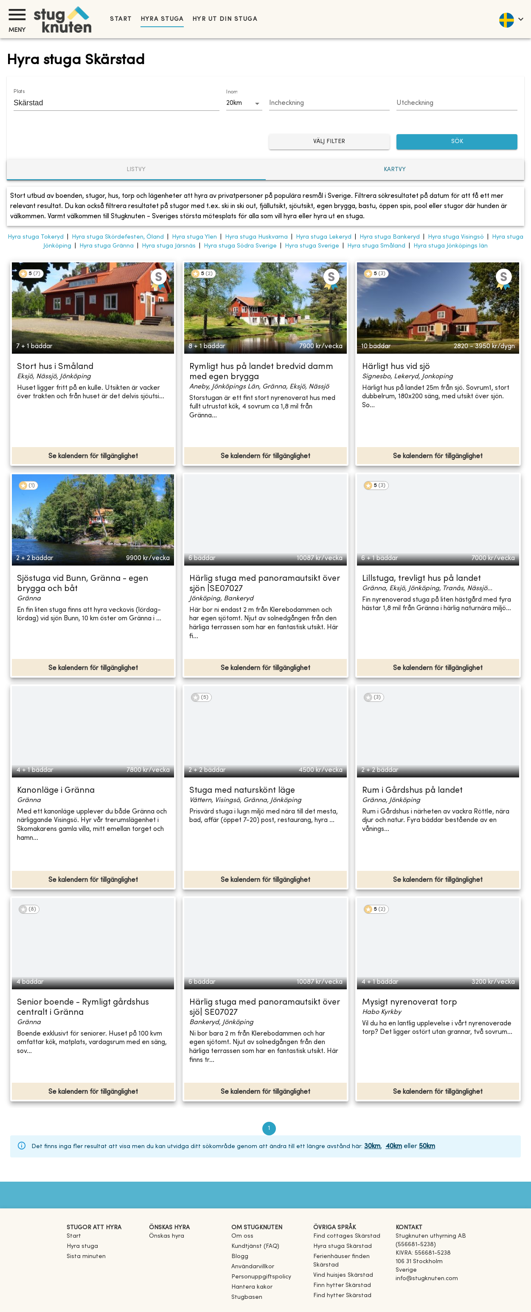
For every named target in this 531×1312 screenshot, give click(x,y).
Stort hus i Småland (55, 367)
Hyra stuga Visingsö (456, 237)
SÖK (456, 142)
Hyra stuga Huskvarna (256, 237)
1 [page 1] (269, 1128)
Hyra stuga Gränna (106, 246)
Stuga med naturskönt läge (242, 791)
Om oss (242, 1236)
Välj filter (329, 142)
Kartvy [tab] (395, 169)
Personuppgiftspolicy (261, 1277)
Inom (231, 92)
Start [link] (121, 19)
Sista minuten (86, 1256)
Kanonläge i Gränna (56, 791)
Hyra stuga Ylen (194, 237)
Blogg (239, 1256)
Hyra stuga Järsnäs (169, 246)
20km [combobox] (234, 103)
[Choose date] (329, 103)
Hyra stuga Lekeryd (323, 237)
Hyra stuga (162, 19)
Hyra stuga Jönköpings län (450, 246)
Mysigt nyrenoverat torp (409, 1003)
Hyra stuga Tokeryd (36, 237)
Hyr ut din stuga (224, 19)
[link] (346, 1236)
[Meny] (17, 14)
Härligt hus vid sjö (396, 367)
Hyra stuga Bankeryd (390, 237)
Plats (19, 91)
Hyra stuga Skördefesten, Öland (118, 237)
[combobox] (110, 103)
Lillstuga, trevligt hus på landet (421, 579)
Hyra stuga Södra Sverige (240, 246)
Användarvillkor (252, 1267)
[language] (511, 19)
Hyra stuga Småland (376, 246)
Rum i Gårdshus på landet (412, 791)
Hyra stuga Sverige (312, 246)
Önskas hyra (166, 1236)
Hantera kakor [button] (252, 1287)
